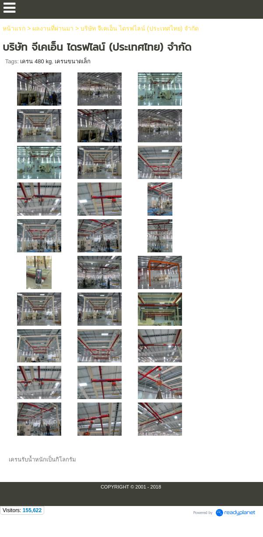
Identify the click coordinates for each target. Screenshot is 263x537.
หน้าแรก (14, 28)
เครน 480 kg (36, 61)
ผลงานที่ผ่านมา (53, 28)
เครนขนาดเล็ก (73, 61)
